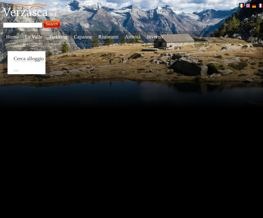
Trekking (58, 37)
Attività (133, 37)
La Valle (33, 37)
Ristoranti (108, 37)
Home (12, 37)
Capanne (83, 37)
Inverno (155, 37)
